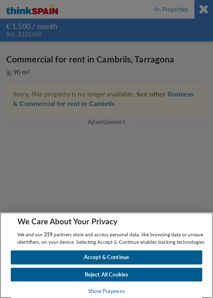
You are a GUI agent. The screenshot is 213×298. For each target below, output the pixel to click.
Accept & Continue (106, 257)
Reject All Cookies (106, 274)
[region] (106, 255)
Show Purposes (106, 291)
